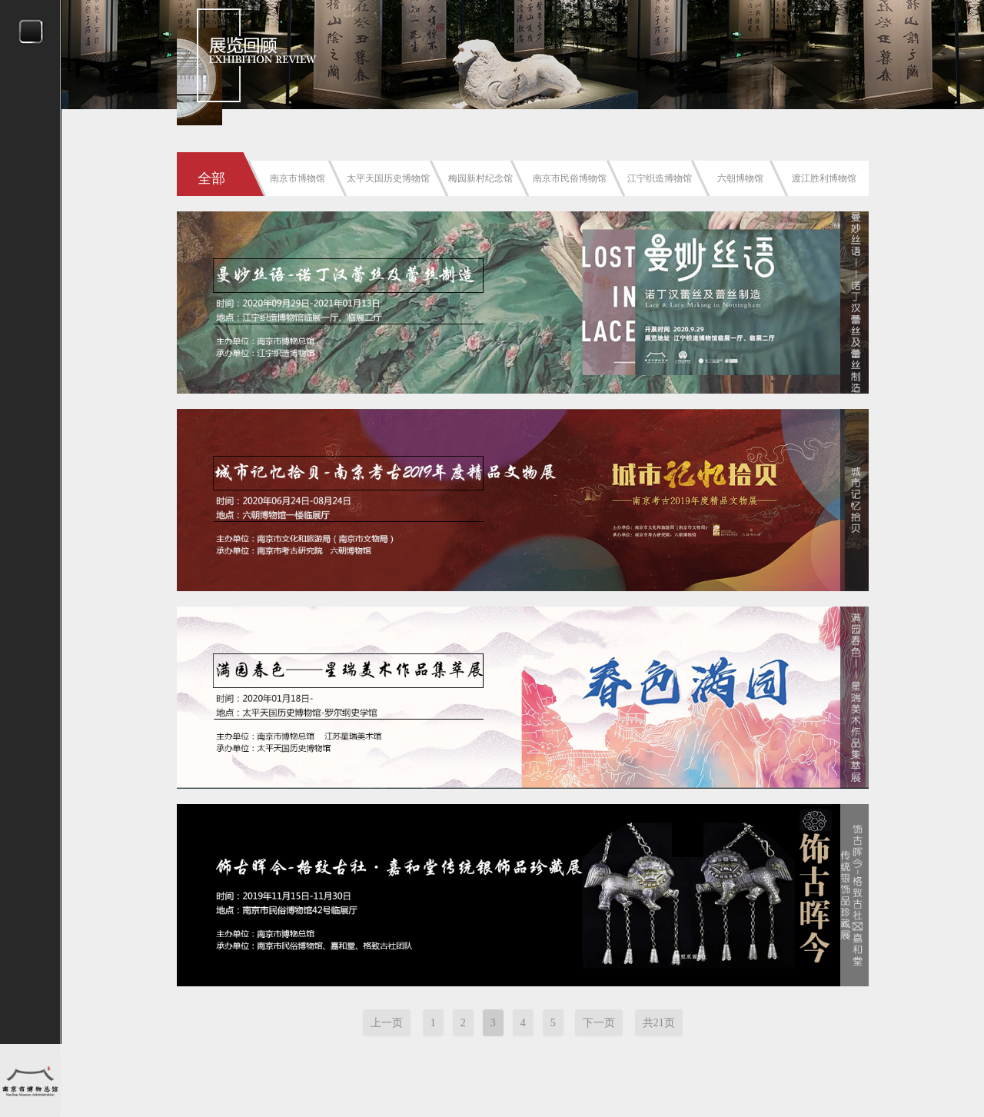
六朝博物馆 (740, 178)
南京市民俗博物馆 (570, 178)
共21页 (659, 1023)
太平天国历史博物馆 (388, 178)
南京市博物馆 (297, 178)
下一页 (599, 1023)
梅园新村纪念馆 (480, 178)
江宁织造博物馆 (659, 178)
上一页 (387, 1023)
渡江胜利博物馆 (824, 178)
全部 (211, 178)
